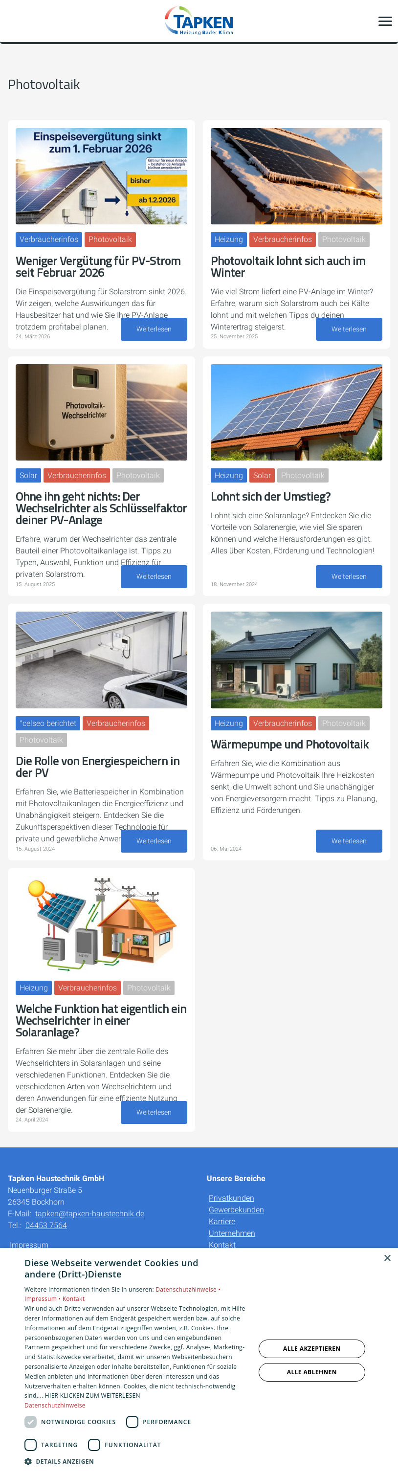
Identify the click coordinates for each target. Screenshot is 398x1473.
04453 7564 (46, 1225)
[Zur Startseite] (199, 21)
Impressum (29, 1245)
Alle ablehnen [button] (312, 1372)
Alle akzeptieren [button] (312, 1348)
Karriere (222, 1221)
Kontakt (222, 1245)
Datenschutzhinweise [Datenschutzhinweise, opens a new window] (55, 1405)
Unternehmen (232, 1233)
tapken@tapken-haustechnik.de (89, 1213)
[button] (385, 21)
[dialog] (199, 1360)
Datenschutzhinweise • (188, 1289)
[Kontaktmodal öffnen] (13, 21)
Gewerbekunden (236, 1209)
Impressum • (43, 1299)
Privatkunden (231, 1198)
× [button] (387, 1258)
